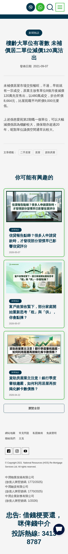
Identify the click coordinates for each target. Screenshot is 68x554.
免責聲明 (51, 433)
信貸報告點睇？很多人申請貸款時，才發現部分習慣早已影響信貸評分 (32, 240)
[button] (59, 7)
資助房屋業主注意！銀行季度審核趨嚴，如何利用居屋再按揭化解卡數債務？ (32, 383)
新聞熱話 (34, 32)
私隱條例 (38, 433)
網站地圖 (10, 433)
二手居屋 (25, 152)
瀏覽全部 (34, 408)
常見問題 (24, 433)
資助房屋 (50, 152)
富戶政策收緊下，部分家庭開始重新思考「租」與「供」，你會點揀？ (32, 312)
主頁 (21, 438)
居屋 (37, 152)
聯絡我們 (10, 438)
